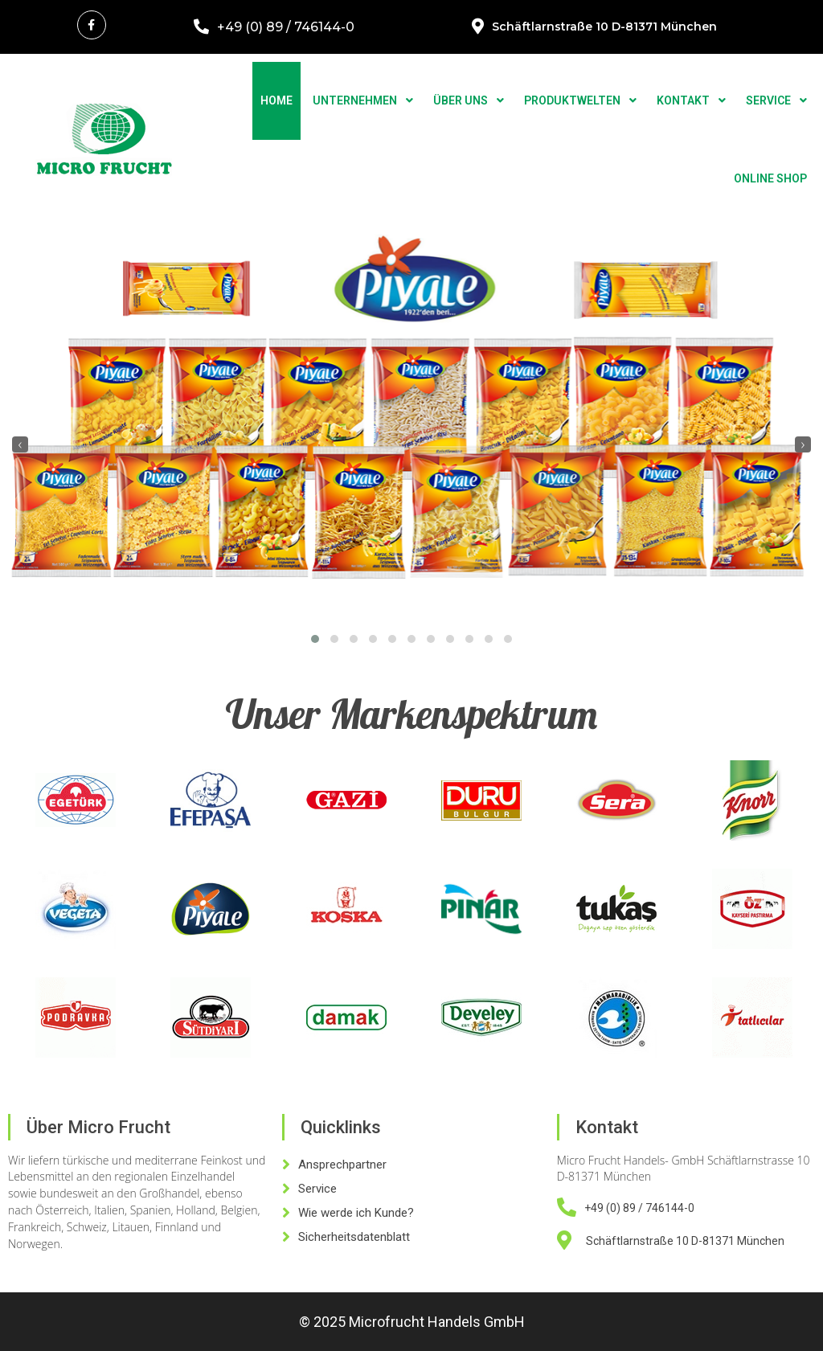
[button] (315, 639)
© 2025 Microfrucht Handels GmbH (412, 1321)
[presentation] (20, 444)
